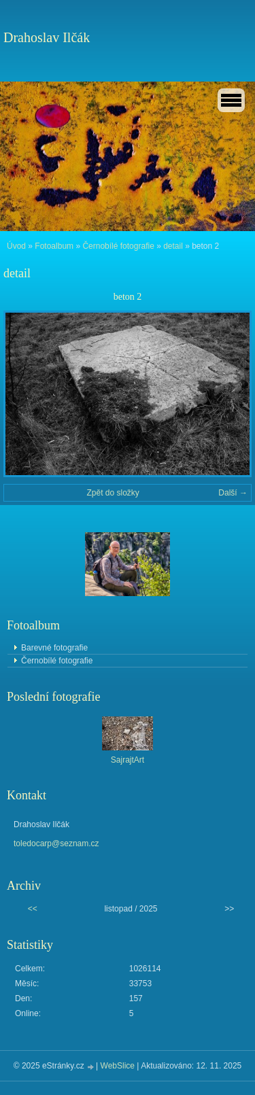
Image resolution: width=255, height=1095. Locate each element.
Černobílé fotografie (118, 246)
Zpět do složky (112, 493)
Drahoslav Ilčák (46, 37)
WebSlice (118, 1066)
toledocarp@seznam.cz (56, 843)
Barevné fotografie (54, 648)
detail (173, 246)
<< (32, 909)
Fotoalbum (54, 246)
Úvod (16, 246)
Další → (233, 493)
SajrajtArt (127, 760)
